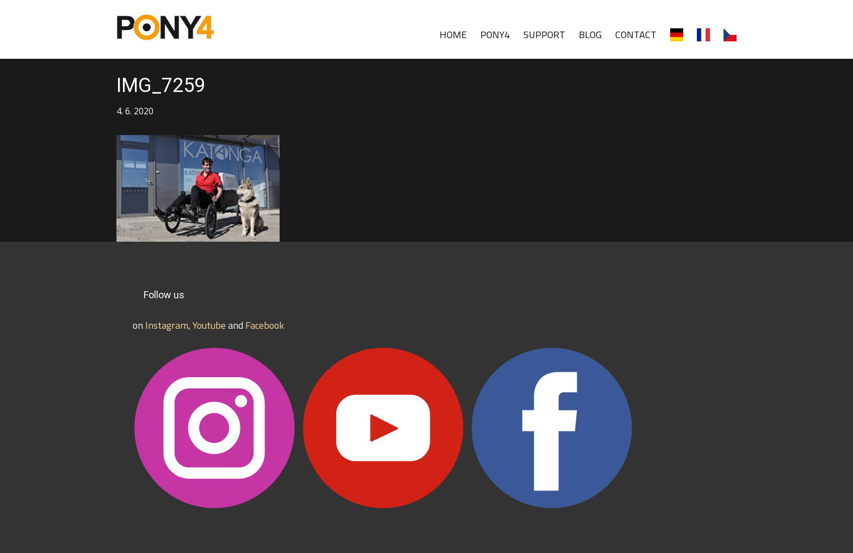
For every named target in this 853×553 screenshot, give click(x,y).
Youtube (209, 325)
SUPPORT (544, 34)
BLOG (590, 34)
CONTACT (636, 34)
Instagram (166, 325)
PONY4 (495, 34)
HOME (453, 34)
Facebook (264, 325)
